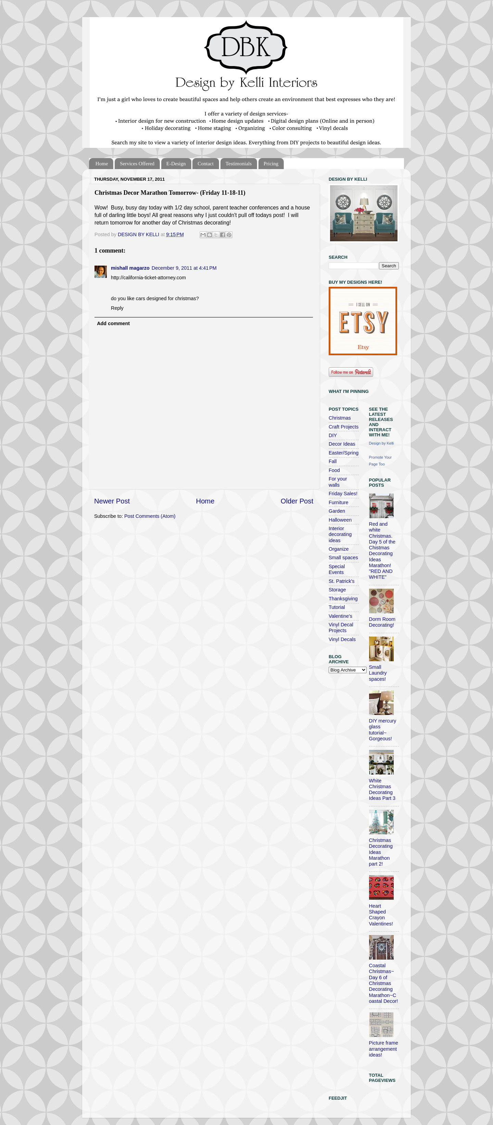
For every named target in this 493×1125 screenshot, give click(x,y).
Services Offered (137, 163)
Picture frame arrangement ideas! (384, 1049)
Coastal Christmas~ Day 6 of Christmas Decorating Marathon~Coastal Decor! (383, 983)
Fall (333, 461)
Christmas (340, 418)
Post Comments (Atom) (150, 516)
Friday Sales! (343, 493)
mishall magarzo (130, 268)
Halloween (340, 520)
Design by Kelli (381, 443)
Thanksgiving (343, 598)
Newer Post (112, 501)
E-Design (176, 163)
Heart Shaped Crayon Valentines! (381, 914)
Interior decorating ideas (340, 534)
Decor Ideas (342, 444)
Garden (337, 511)
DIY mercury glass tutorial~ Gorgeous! (382, 729)
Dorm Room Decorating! (382, 622)
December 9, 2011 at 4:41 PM (184, 268)
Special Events (337, 569)
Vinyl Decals (342, 639)
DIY (333, 435)
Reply (117, 308)
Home (102, 163)
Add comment (113, 323)
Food (334, 470)
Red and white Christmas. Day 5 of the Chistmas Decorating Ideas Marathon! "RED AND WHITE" (382, 550)
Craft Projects (343, 427)
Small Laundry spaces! (378, 673)
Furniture (339, 502)
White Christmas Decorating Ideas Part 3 (382, 789)
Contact (206, 163)
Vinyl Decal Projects (341, 627)
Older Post (297, 501)
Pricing (271, 163)
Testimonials (239, 163)
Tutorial (337, 607)
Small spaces (343, 557)
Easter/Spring (343, 453)
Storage (337, 589)
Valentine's (340, 616)
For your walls (338, 481)
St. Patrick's (342, 581)
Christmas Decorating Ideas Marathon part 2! (381, 852)
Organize (339, 549)
